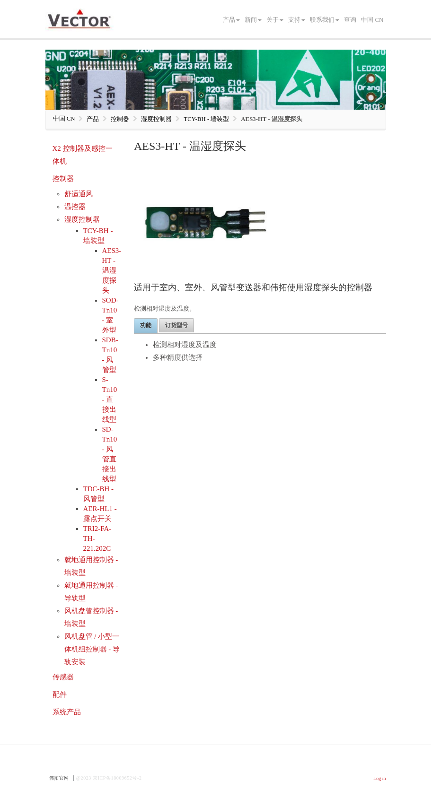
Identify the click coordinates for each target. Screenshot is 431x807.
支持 (296, 19)
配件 (60, 694)
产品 (231, 19)
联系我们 (324, 19)
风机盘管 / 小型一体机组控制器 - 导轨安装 (92, 649)
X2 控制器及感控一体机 (83, 155)
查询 (350, 19)
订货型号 (176, 325)
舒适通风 (78, 194)
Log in (379, 778)
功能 (145, 325)
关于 (274, 19)
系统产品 (67, 712)
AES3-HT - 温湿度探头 (112, 270)
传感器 (63, 677)
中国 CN (372, 19)
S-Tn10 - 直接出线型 (109, 399)
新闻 (253, 19)
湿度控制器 (82, 219)
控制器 (63, 178)
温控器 (75, 206)
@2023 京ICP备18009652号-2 (109, 778)
